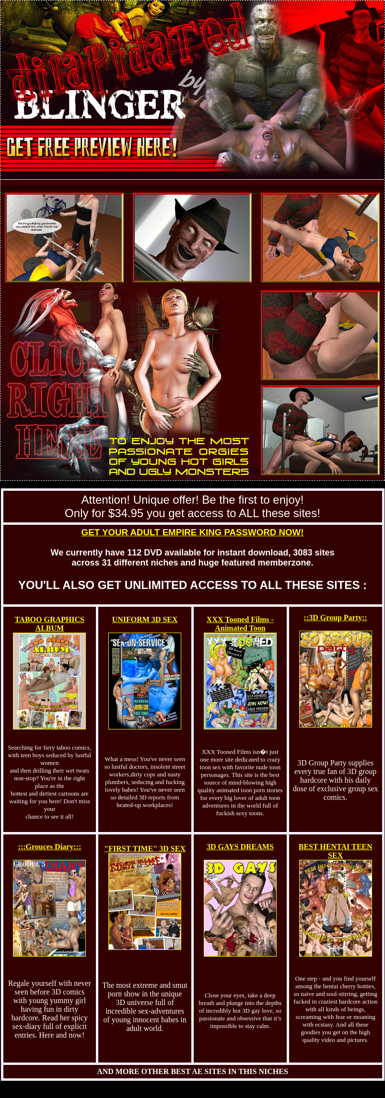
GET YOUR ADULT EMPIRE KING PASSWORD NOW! (193, 532)
